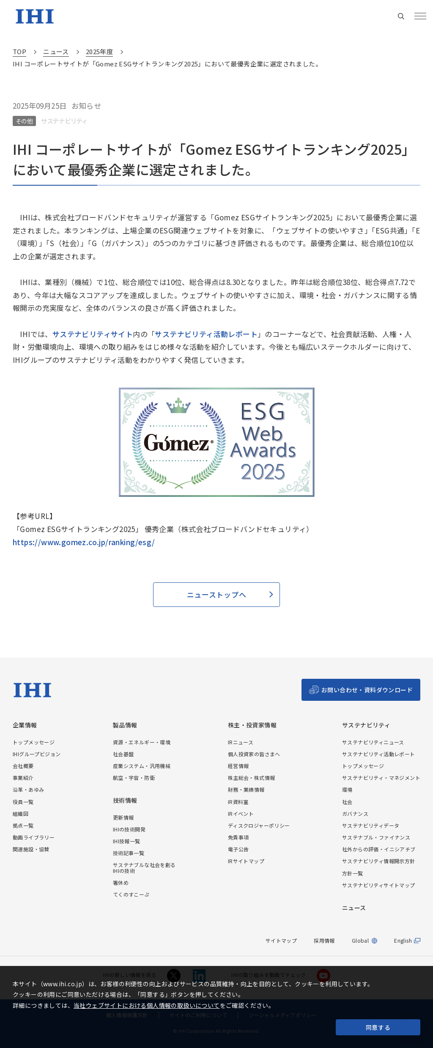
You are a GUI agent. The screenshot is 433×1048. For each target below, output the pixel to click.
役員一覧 (23, 801)
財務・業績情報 (246, 789)
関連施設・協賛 (31, 849)
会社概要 (23, 765)
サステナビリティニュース (373, 742)
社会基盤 (123, 754)
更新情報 (123, 817)
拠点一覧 (23, 825)
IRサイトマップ (246, 861)
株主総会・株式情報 (251, 777)
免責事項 (238, 837)
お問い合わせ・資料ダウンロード (367, 690)
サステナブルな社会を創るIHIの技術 (144, 867)
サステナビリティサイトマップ (378, 885)
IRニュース (240, 742)
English (403, 940)
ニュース (354, 908)
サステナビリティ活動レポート (206, 334)
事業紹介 (23, 777)
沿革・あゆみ (28, 789)
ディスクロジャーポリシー (259, 825)
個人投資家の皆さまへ (254, 754)
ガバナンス (355, 813)
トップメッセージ (34, 742)
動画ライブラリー (34, 837)
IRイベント (241, 813)
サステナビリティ (366, 725)
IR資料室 (238, 801)
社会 (347, 801)
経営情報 (238, 765)
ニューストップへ (216, 594)
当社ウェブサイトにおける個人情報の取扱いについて (147, 1005)
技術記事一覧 (128, 853)
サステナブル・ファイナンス (376, 837)
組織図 (20, 813)
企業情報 (25, 725)
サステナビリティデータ (370, 825)
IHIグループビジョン (36, 754)
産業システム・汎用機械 (141, 765)
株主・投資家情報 (252, 725)
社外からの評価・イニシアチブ (379, 849)
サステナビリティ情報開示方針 (378, 861)
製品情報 (125, 725)
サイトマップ (281, 940)
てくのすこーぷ (131, 894)
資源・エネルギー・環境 (141, 742)
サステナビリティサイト (92, 334)
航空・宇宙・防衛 (134, 777)
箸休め (121, 882)
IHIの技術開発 (129, 829)
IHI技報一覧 (126, 841)
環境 (347, 789)
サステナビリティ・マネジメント (381, 777)
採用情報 (324, 940)
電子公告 (238, 849)
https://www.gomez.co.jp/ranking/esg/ (84, 542)
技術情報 (125, 800)
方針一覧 (352, 873)
